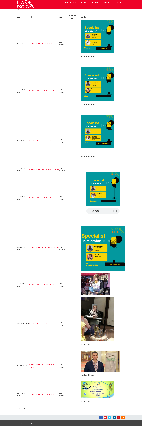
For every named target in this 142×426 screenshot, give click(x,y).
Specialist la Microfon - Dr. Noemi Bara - (41, 43)
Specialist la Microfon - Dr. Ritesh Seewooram (43, 141)
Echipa (83, 3)
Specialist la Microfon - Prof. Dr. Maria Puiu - (43, 285)
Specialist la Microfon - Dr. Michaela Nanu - (42, 324)
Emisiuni (96, 3)
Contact (119, 3)
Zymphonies (121, 423)
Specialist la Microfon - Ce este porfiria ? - (42, 394)
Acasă (57, 3)
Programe (106, 3)
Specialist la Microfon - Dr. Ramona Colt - (42, 91)
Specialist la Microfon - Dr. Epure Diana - (42, 198)
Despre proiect (70, 3)
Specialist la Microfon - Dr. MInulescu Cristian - (44, 170)
